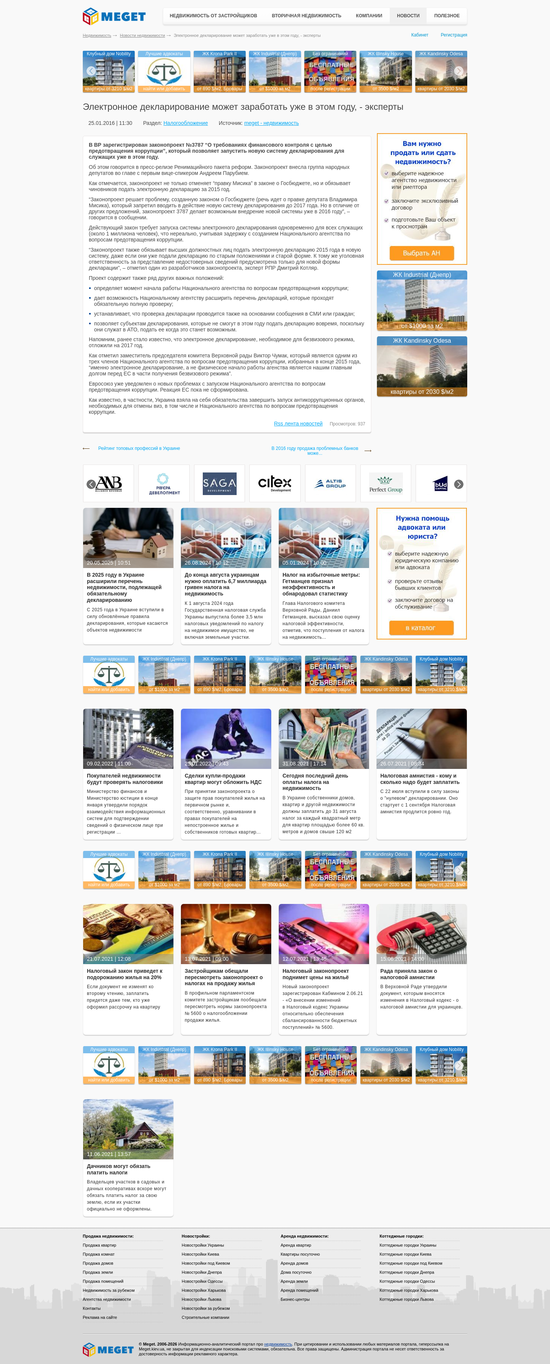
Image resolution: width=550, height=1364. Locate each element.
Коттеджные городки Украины (408, 1245)
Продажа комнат (99, 1254)
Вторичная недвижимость (307, 15)
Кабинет (419, 35)
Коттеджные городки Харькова (409, 1290)
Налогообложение (185, 123)
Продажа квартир (99, 1245)
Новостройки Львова (201, 1299)
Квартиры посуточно (300, 1254)
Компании (369, 15)
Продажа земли (98, 1272)
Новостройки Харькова (204, 1290)
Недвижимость (97, 35)
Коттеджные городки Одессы (407, 1281)
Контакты (92, 1308)
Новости (408, 15)
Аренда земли (294, 1281)
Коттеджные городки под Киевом (411, 1263)
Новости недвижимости (142, 35)
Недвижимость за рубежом (109, 1290)
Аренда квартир (296, 1245)
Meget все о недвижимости (109, 1350)
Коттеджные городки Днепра (407, 1272)
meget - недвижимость (271, 123)
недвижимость (278, 1344)
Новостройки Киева (200, 1254)
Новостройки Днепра (202, 1272)
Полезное (447, 15)
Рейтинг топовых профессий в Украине (139, 448)
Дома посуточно (296, 1272)
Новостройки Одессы (202, 1281)
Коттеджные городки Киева (405, 1254)
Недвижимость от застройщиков (213, 15)
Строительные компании (205, 1317)
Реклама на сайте (100, 1317)
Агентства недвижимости (107, 1299)
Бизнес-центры (295, 1299)
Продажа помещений (103, 1281)
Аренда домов (294, 1263)
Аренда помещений (299, 1290)
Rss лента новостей (298, 424)
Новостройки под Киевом (206, 1263)
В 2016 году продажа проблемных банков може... (315, 451)
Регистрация (454, 35)
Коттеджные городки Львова (407, 1299)
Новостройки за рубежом (206, 1308)
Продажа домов (98, 1263)
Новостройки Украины (203, 1245)
